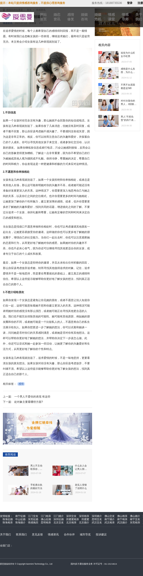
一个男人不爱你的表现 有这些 (32, 396)
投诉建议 (101, 534)
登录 (129, 3)
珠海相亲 (8, 522)
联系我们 (21, 534)
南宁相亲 (122, 519)
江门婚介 (58, 516)
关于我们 (5, 534)
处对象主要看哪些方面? (28, 401)
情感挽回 (33, 522)
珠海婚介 (20, 522)
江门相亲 (46, 516)
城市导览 (85, 534)
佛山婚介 (135, 516)
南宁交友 (135, 519)
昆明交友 (97, 519)
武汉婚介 (122, 522)
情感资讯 (53, 534)
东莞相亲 (135, 522)
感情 (21, 383)
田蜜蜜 (85, 519)
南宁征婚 (20, 516)
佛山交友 (109, 516)
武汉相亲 (109, 522)
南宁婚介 (109, 519)
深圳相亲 (84, 516)
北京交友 (58, 522)
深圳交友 (71, 516)
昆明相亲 (46, 522)
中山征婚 (20, 519)
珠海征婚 (8, 519)
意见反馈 (37, 534)
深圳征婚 (58, 519)
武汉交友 (97, 522)
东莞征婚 (33, 519)
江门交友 (33, 516)
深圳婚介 (97, 516)
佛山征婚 (46, 519)
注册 (140, 3)
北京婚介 (84, 522)
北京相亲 (71, 522)
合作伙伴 (69, 534)
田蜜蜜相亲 (72, 519)
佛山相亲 (122, 516)
